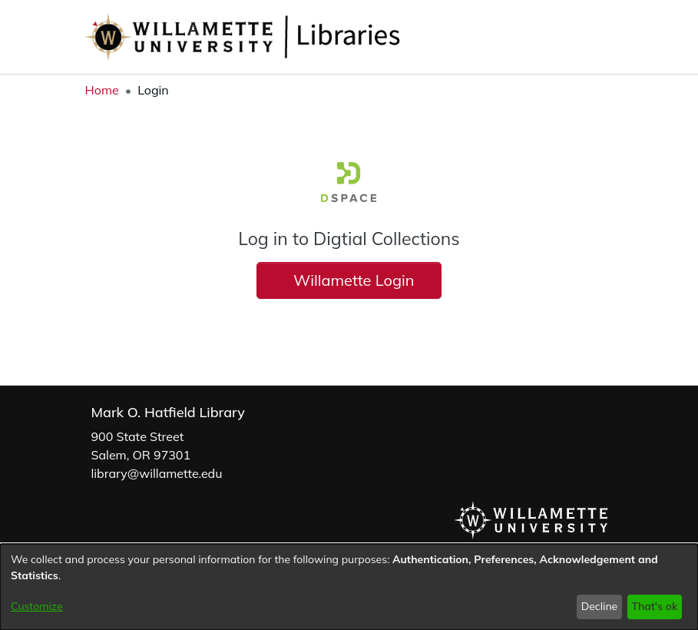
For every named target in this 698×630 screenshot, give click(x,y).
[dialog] (349, 587)
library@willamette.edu (157, 473)
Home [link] (102, 90)
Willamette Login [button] (349, 280)
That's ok (654, 606)
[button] (575, 37)
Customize (37, 606)
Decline (599, 606)
